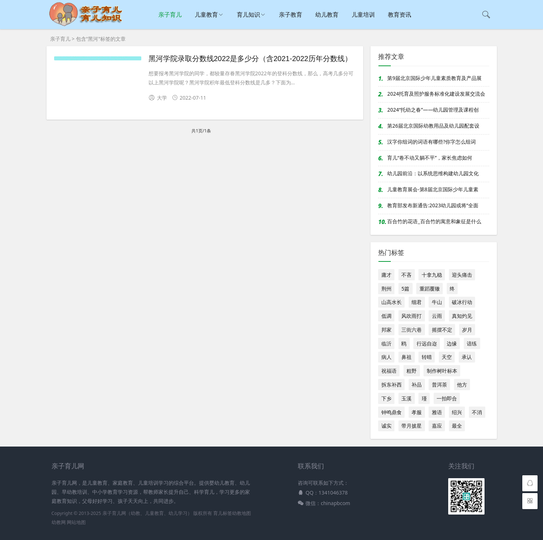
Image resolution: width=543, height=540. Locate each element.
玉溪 (406, 398)
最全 (457, 425)
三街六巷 (411, 329)
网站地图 (76, 522)
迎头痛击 (462, 274)
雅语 (437, 412)
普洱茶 (439, 384)
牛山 (437, 302)
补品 (417, 384)
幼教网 (59, 522)
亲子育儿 (170, 15)
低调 (386, 315)
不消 (477, 412)
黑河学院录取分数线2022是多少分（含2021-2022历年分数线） (250, 59)
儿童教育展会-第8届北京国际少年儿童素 (432, 189)
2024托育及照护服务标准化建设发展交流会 (436, 93)
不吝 (406, 274)
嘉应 (437, 425)
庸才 (386, 274)
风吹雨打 (411, 315)
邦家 (386, 329)
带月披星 (411, 425)
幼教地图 (241, 513)
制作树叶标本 (442, 370)
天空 (447, 356)
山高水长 (391, 302)
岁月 (467, 329)
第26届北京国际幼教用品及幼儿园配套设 (433, 125)
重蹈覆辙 (430, 288)
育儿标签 (222, 513)
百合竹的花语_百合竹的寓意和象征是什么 (434, 221)
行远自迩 (427, 343)
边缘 (452, 343)
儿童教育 (206, 15)
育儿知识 (248, 15)
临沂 (386, 343)
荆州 (386, 288)
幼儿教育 (327, 15)
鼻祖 (406, 356)
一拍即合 (447, 398)
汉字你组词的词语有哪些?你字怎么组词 (431, 141)
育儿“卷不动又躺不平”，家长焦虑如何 (429, 157)
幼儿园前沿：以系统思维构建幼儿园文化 (433, 173)
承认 (467, 356)
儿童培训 (363, 15)
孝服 (417, 412)
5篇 (405, 288)
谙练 (472, 343)
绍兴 (457, 412)
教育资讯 (399, 15)
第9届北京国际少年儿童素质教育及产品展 (434, 78)
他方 (462, 384)
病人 (386, 356)
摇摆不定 (442, 329)
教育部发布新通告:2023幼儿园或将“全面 (432, 205)
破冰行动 (462, 302)
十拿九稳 (432, 274)
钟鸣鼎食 (391, 412)
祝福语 (389, 370)
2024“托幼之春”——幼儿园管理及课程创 (433, 109)
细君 (417, 302)
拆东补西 (391, 384)
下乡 (386, 398)
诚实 (386, 425)
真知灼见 (462, 315)
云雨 (437, 315)
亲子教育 (290, 15)
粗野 (411, 370)
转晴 (427, 356)
